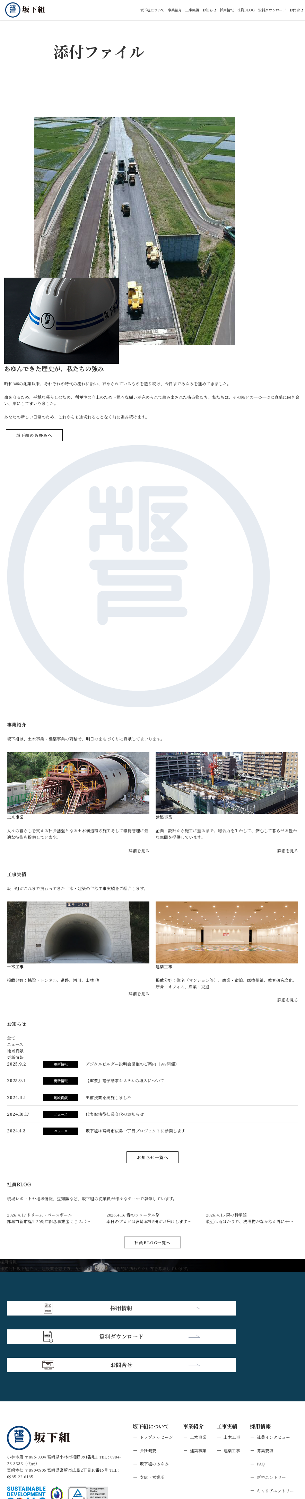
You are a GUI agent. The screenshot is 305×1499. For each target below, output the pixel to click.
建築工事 (232, 1391)
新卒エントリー (271, 1418)
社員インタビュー (273, 1377)
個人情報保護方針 (59, 1458)
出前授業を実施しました (108, 1097)
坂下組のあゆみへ (34, 435)
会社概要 (148, 1391)
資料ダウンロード (266, 9)
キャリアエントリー (275, 1431)
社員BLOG (236, 9)
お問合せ (295, 9)
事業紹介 (154, 9)
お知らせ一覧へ (152, 1157)
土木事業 (198, 1377)
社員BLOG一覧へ (152, 1242)
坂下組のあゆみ (154, 1404)
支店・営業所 (152, 1418)
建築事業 (198, 1391)
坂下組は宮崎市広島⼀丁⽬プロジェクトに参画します (135, 1130)
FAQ (261, 1404)
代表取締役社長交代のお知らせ (115, 1114)
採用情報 (215, 9)
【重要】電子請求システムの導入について (125, 1080)
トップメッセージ (156, 1377)
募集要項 (265, 1391)
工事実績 (174, 9)
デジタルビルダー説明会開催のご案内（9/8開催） (132, 1064)
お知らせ (194, 9)
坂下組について (128, 9)
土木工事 (232, 1377)
